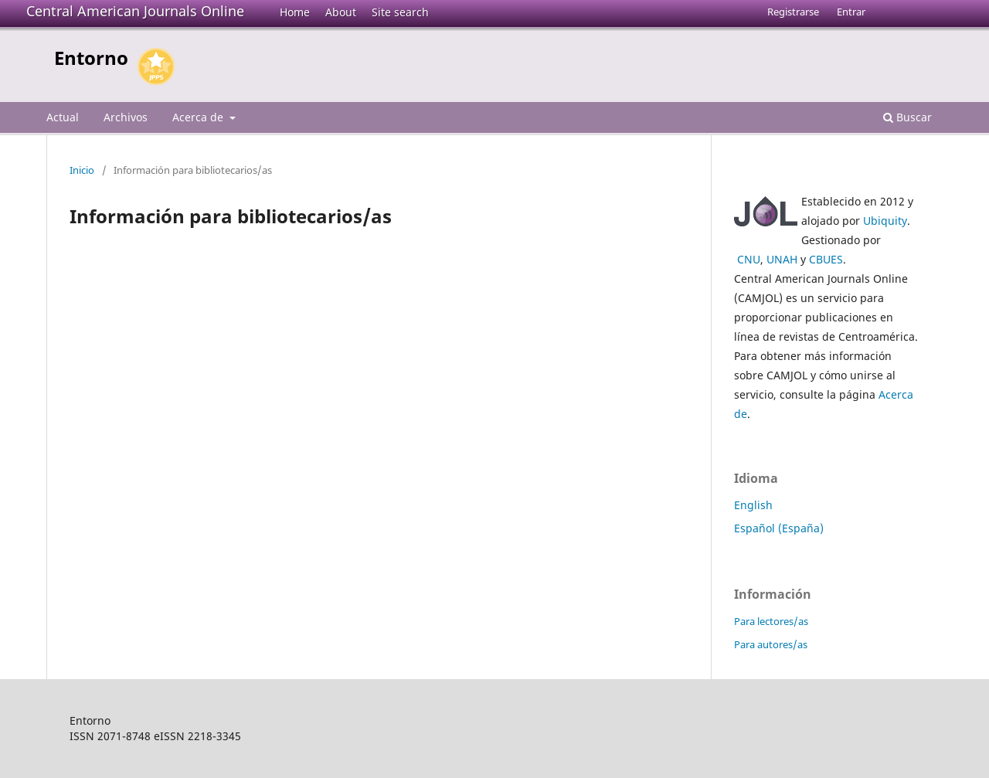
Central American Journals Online (135, 11)
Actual (62, 117)
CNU (748, 259)
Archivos (126, 117)
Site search (400, 12)
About (340, 12)
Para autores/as (770, 644)
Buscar (907, 117)
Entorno (91, 57)
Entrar (851, 12)
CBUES (826, 259)
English (753, 505)
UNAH (781, 259)
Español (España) (779, 528)
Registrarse (793, 12)
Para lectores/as (771, 621)
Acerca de (199, 117)
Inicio (82, 170)
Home (295, 12)
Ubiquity (885, 220)
